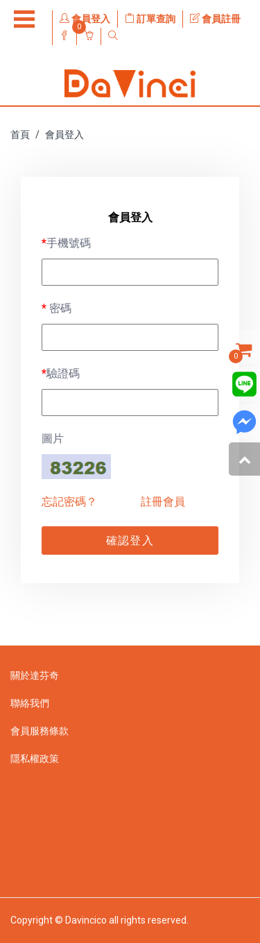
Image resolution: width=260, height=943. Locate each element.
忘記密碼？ (69, 501)
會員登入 (85, 18)
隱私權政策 (34, 758)
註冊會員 (163, 501)
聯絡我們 (29, 703)
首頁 (20, 134)
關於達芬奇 (34, 675)
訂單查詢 (150, 18)
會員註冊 (215, 18)
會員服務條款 (39, 730)
